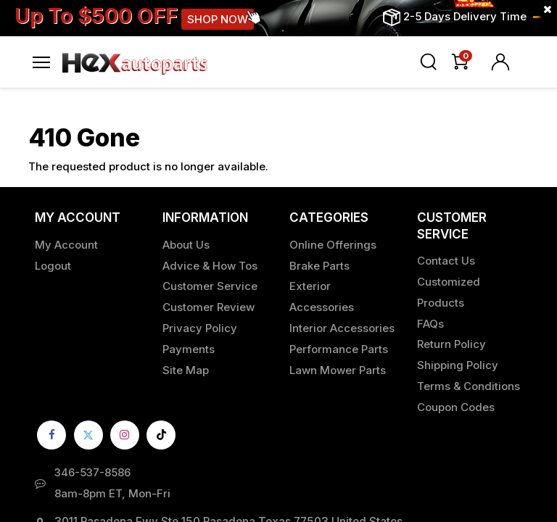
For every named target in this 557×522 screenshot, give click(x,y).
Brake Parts (319, 266)
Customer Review (208, 307)
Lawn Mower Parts (337, 370)
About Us (186, 245)
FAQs (430, 324)
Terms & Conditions (468, 386)
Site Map (185, 370)
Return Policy (451, 344)
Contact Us (446, 261)
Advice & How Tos (209, 266)
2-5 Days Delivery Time (465, 16)
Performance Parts (338, 349)
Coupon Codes (456, 407)
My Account (66, 245)
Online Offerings (332, 245)
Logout (53, 266)
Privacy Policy (199, 328)
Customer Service (209, 286)
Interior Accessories (342, 328)
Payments (188, 349)
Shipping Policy (457, 365)
